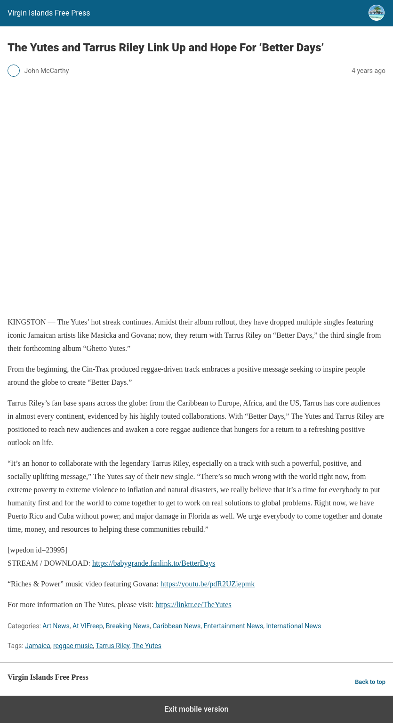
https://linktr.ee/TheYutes (193, 605)
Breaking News (128, 626)
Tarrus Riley (112, 646)
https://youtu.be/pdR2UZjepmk (207, 584)
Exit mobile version (196, 709)
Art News (55, 626)
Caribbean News (176, 626)
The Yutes (146, 646)
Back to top (370, 681)
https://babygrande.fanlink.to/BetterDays (153, 563)
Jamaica (37, 646)
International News (293, 626)
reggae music (73, 646)
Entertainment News (233, 626)
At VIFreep (87, 626)
